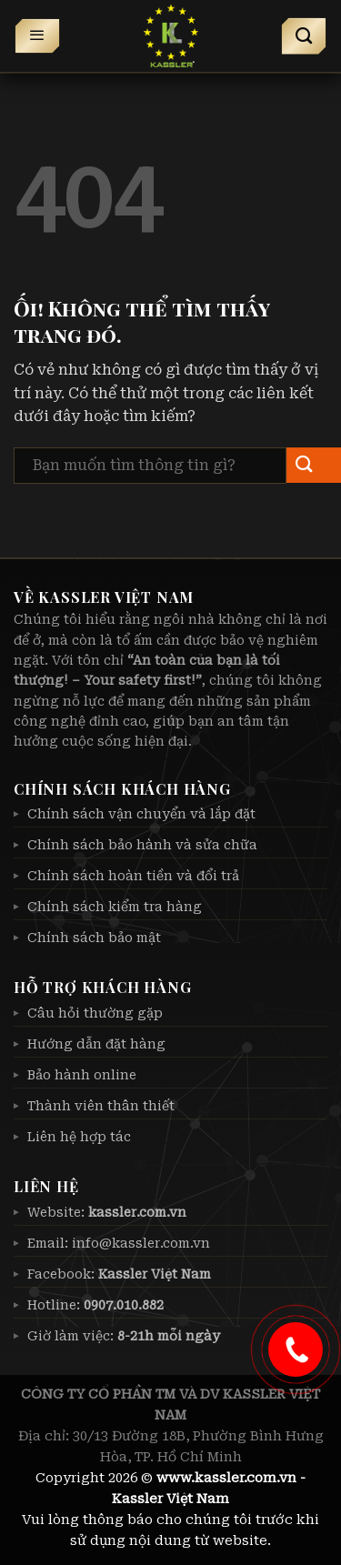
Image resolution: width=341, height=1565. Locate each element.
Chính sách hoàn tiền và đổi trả (133, 875)
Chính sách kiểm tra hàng (114, 906)
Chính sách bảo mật (94, 937)
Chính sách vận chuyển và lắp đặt (141, 814)
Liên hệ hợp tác (79, 1136)
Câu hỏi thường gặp (95, 1013)
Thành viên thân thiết (101, 1106)
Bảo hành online (81, 1075)
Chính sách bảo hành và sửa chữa (142, 845)
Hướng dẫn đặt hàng (96, 1044)
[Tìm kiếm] (304, 36)
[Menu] (37, 36)
